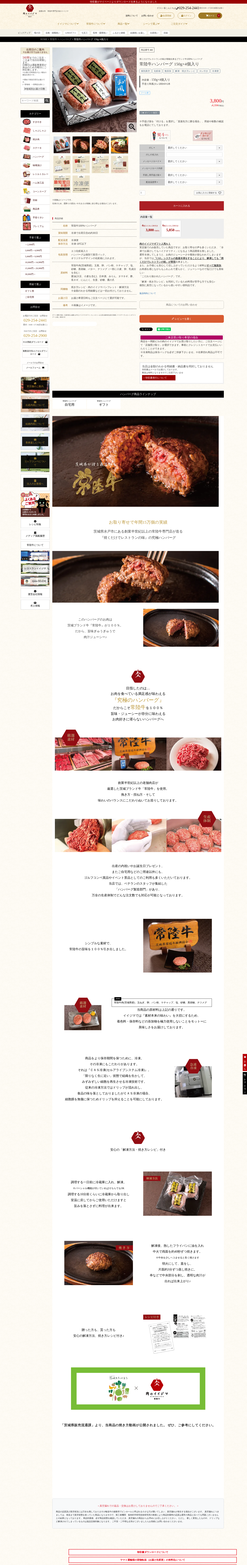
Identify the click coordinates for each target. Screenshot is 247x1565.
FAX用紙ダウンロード (35, 342)
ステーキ (37, 148)
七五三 (84, 33)
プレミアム (38, 226)
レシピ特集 (35, 523)
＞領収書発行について (155, 377)
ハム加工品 (38, 182)
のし (152, 147)
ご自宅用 (29, 297)
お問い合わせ (147, 15)
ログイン (186, 15)
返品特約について (147, 293)
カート (210, 15)
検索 (47, 100)
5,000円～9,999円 (33, 256)
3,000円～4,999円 (33, 250)
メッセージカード (152, 161)
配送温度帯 (152, 182)
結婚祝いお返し (137, 33)
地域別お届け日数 (34, 89)
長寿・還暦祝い (100, 33)
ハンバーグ (66, 39)
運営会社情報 (35, 593)
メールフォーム (35, 367)
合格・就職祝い (53, 33)
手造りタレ (38, 217)
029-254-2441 (187, 8)
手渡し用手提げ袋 (152, 175)
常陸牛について (35, 545)
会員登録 (165, 15)
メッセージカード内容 (152, 168)
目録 (166, 33)
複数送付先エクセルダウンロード (35, 352)
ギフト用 (29, 291)
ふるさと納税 (119, 33)
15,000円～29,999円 (34, 268)
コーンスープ (39, 191)
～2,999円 (29, 244)
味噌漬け (37, 165)
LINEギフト (70, 33)
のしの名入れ (152, 154)
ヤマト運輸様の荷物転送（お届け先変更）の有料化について (152, 1560)
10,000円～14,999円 (34, 262)
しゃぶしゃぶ (39, 130)
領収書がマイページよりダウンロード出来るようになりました (123, 2)
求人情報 (35, 604)
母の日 (37, 33)
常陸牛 (53, 39)
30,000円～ (30, 274)
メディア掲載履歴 (35, 534)
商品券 (36, 209)
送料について (131, 15)
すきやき (37, 122)
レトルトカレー (40, 174)
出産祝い (154, 33)
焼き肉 (36, 139)
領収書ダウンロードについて (152, 1552)
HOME (43, 39)
